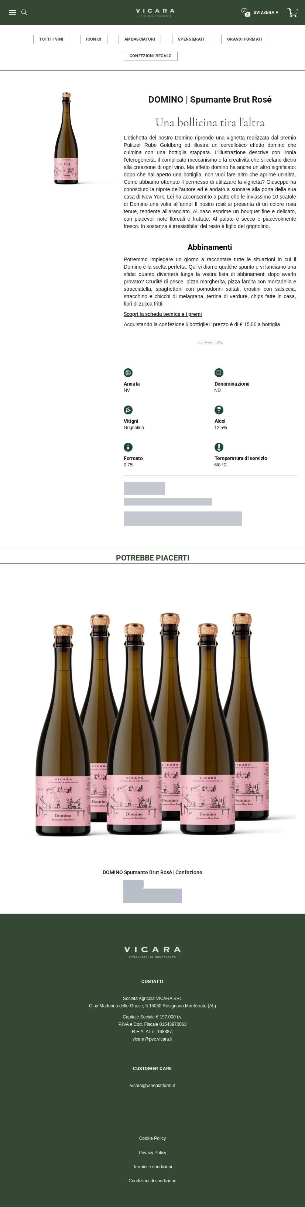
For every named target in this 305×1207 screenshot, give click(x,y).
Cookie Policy (152, 1138)
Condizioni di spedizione (152, 1180)
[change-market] (259, 12)
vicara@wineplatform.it (152, 1085)
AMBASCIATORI (139, 39)
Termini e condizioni (152, 1166)
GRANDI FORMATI (244, 39)
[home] (155, 12)
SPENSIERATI (191, 39)
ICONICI (93, 39)
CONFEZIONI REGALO (151, 56)
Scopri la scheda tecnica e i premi (163, 314)
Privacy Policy (153, 1152)
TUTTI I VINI (51, 39)
